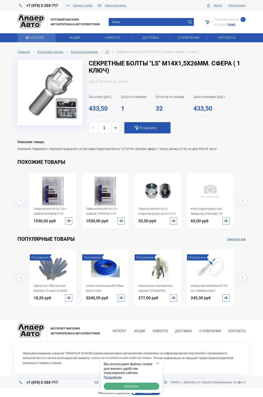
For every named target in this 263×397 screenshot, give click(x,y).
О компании (188, 38)
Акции (74, 38)
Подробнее (113, 377)
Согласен (131, 386)
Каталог (36, 38)
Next (242, 201)
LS (107, 52)
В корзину (148, 128)
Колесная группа (50, 52)
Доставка (150, 38)
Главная (23, 52)
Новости (112, 38)
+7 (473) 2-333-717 (42, 5)
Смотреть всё (236, 239)
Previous (20, 201)
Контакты (226, 38)
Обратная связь (111, 5)
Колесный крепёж (84, 52)
